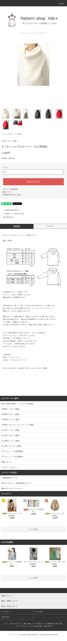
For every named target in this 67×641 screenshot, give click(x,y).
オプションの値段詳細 (10, 189)
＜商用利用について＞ (10, 478)
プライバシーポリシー (22, 626)
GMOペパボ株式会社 (41, 634)
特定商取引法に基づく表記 (12, 195)
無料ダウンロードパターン (12, 488)
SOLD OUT (33, 181)
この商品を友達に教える (10, 210)
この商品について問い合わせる (12, 214)
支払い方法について (16, 623)
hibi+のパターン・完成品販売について (16, 483)
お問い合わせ (5, 617)
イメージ (50, 226)
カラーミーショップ (14, 634)
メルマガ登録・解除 (36, 626)
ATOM (49, 626)
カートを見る (39, 611)
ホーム (4, 134)
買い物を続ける (7, 217)
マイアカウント (6, 611)
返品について (7, 192)
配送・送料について (29, 623)
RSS (45, 626)
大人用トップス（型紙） (15, 134)
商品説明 (16, 226)
